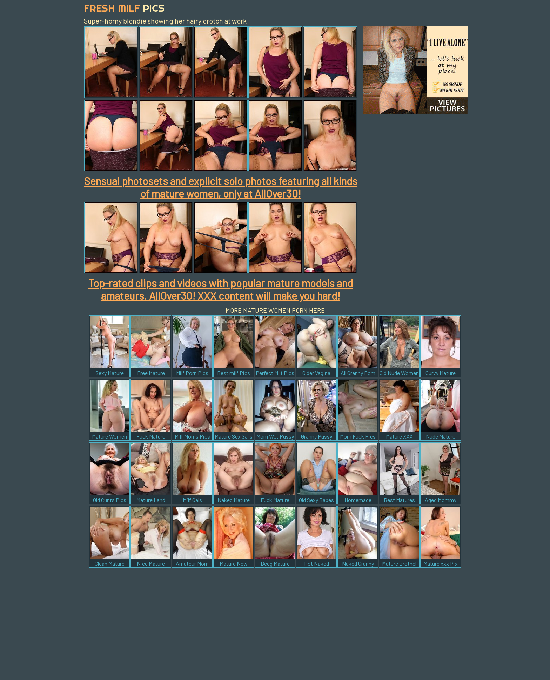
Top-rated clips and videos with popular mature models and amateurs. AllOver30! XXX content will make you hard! (220, 289)
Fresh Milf (124, 8)
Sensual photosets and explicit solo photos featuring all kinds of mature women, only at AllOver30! (220, 187)
